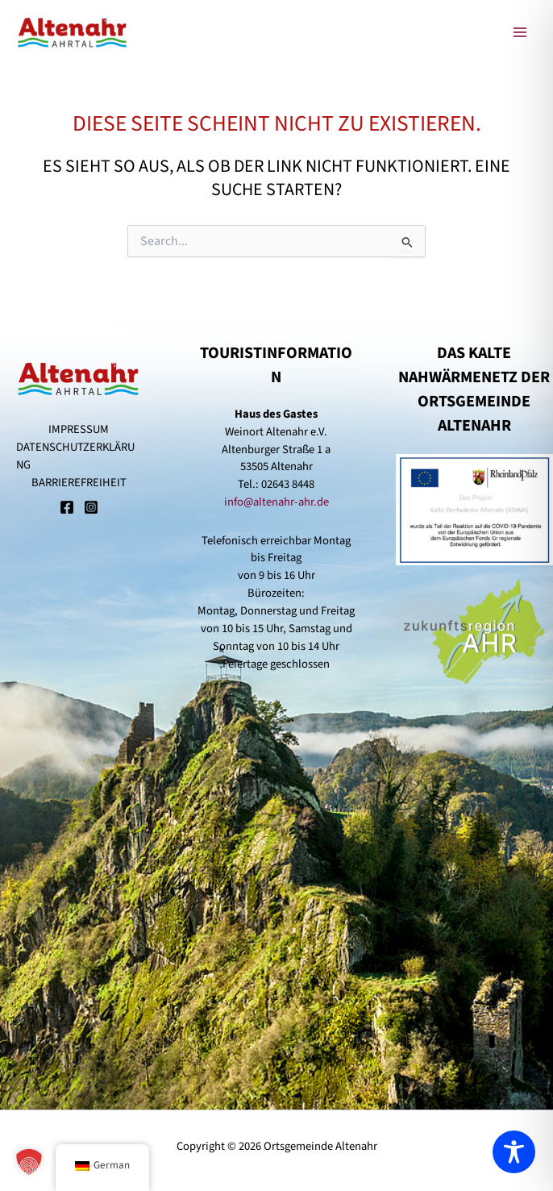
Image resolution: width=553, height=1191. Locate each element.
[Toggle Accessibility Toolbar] (514, 1152)
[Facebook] (67, 509)
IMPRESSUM (78, 429)
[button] (29, 1162)
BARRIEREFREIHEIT (79, 482)
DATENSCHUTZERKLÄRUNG (75, 456)
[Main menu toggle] (520, 32)
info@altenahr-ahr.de (276, 501)
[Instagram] (91, 509)
